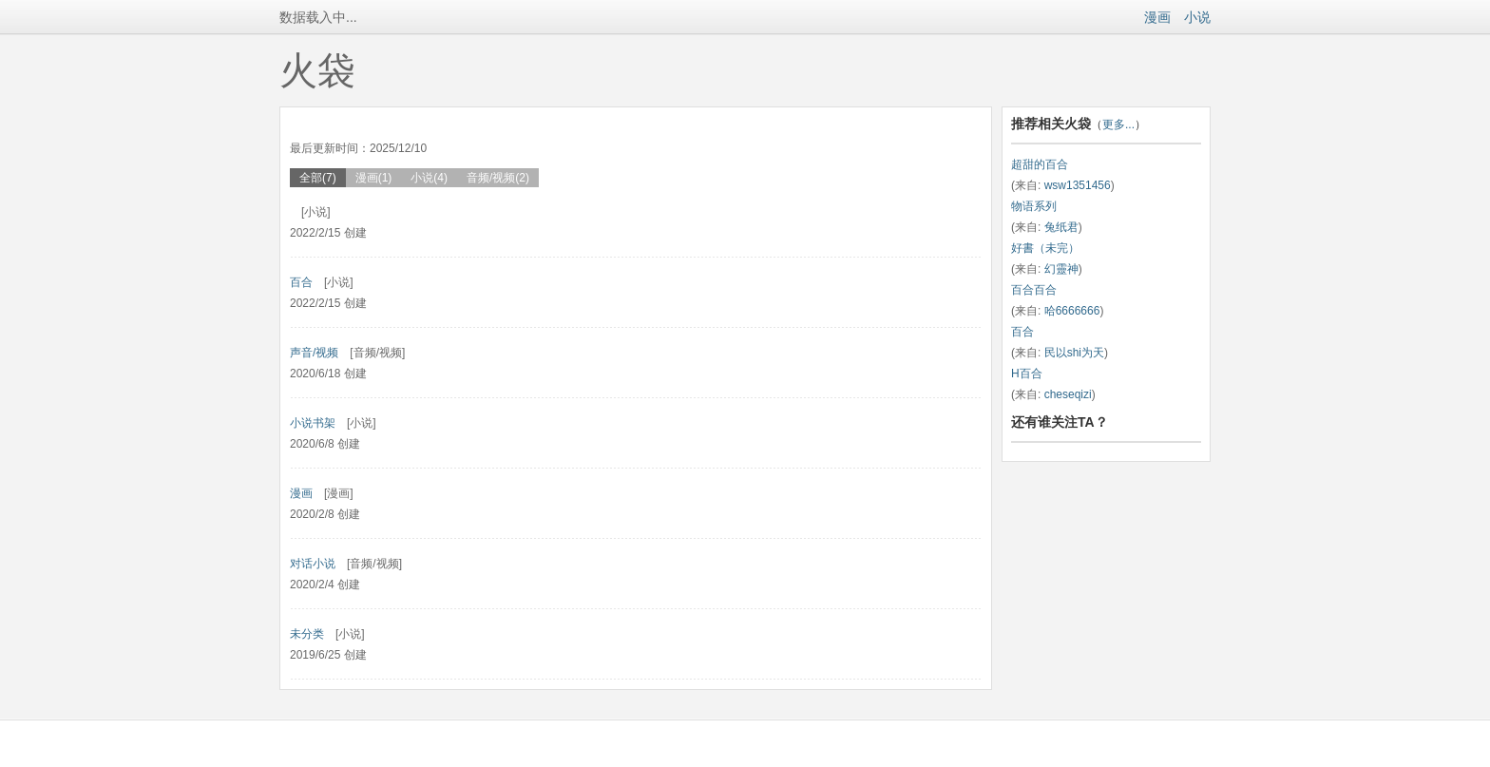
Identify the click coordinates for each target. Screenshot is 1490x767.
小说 (1197, 17)
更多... (1118, 124)
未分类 (307, 634)
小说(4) (429, 177)
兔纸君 (1061, 227)
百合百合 (1034, 290)
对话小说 (312, 563)
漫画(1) (373, 177)
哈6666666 (1072, 310)
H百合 (1026, 373)
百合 (301, 282)
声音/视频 (314, 352)
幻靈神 (1061, 269)
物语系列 (1034, 206)
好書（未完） (1045, 248)
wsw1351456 (1077, 185)
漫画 (1157, 17)
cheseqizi (1068, 394)
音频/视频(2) (498, 177)
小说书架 (312, 423)
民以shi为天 (1074, 352)
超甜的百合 (1039, 164)
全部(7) (317, 177)
